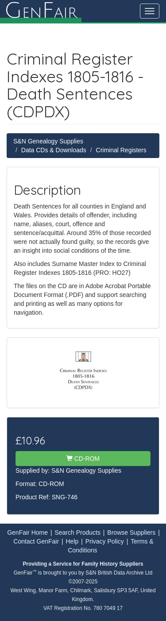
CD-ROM (83, 458)
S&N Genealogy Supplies (48, 141)
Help (72, 541)
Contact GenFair (36, 541)
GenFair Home (27, 532)
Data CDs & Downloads (53, 150)
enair (40, 11)
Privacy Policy (104, 541)
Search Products (77, 532)
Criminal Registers (121, 150)
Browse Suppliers (131, 532)
